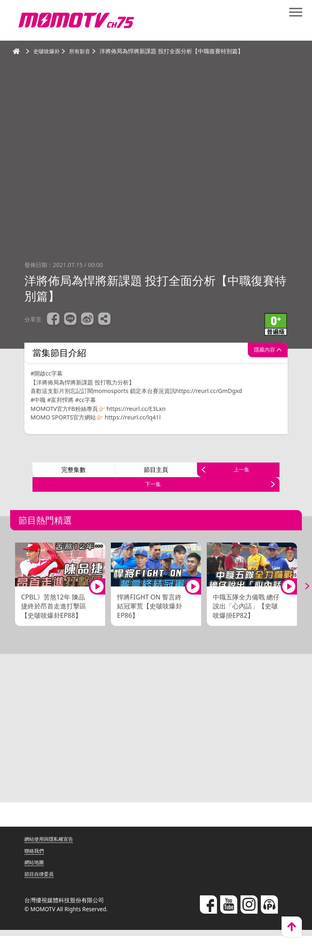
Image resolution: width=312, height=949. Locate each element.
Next (300, 599)
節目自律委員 (41, 886)
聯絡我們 (35, 863)
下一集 (153, 494)
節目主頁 (156, 473)
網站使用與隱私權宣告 (52, 852)
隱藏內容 (259, 352)
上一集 (241, 473)
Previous (12, 599)
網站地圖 (35, 875)
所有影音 (82, 51)
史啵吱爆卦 (47, 51)
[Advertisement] (156, 744)
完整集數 (73, 473)
